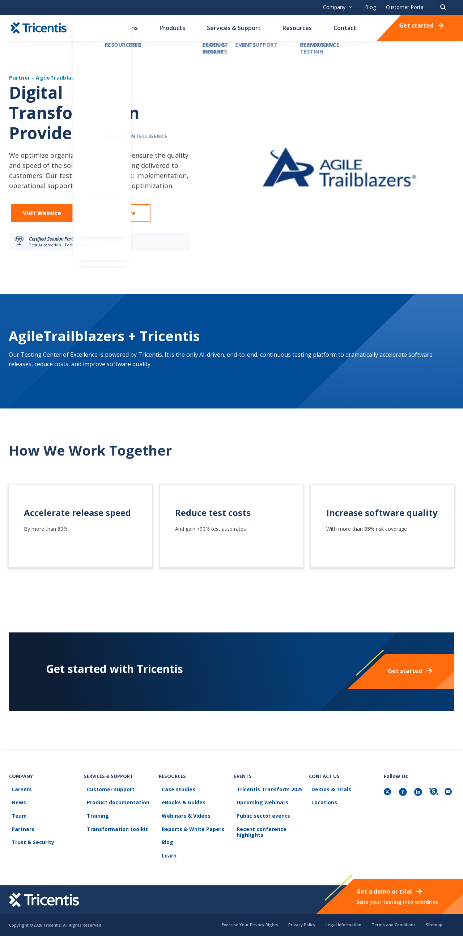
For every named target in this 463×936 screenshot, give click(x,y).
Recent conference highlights (259, 837)
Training (95, 824)
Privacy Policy (301, 924)
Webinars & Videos (183, 824)
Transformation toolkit (114, 834)
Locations (322, 813)
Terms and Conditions (393, 924)
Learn (166, 856)
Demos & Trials (329, 802)
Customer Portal (405, 7)
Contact (345, 28)
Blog (370, 7)
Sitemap (434, 924)
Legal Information (343, 924)
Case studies (175, 802)
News (16, 813)
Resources (297, 28)
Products (172, 28)
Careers (19, 802)
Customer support (108, 802)
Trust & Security (30, 845)
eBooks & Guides (181, 813)
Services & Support (234, 28)
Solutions (124, 28)
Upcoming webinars (260, 813)
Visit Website (42, 213)
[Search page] (443, 7)
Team (16, 824)
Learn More (119, 213)
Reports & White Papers (190, 834)
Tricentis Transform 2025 (267, 802)
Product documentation (115, 813)
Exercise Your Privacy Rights (250, 924)
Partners (20, 834)
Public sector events (261, 824)
